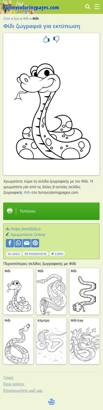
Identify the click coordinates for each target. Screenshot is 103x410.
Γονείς (8, 378)
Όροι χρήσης (13, 384)
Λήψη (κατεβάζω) (25, 229)
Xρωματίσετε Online (27, 234)
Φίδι (26, 18)
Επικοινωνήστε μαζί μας (23, 391)
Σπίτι (6, 18)
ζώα (16, 18)
